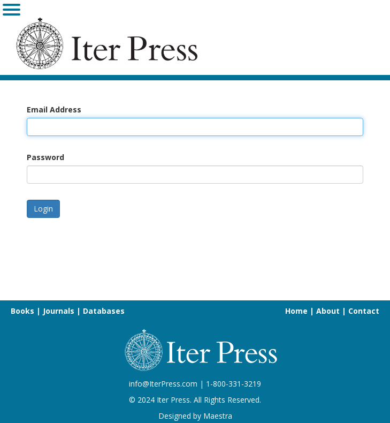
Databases (104, 311)
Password (45, 157)
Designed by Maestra (195, 416)
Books (22, 311)
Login (43, 208)
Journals (58, 311)
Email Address (54, 109)
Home (296, 311)
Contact (363, 311)
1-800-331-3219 (233, 384)
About (328, 311)
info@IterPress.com (163, 384)
